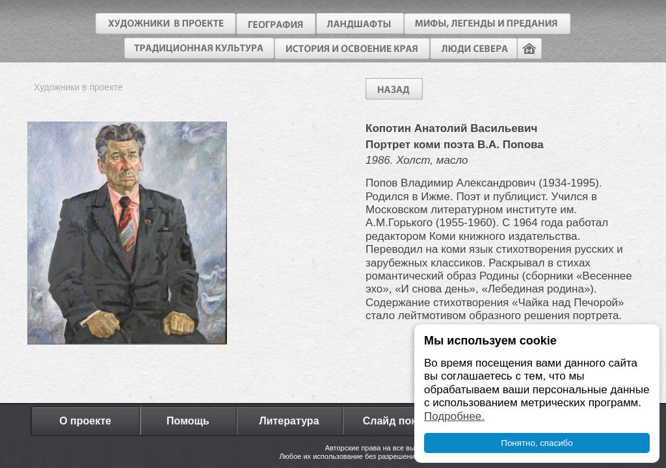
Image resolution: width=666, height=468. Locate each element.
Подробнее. (454, 416)
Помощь (187, 420)
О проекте (85, 420)
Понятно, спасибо (536, 443)
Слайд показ (395, 420)
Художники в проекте (78, 87)
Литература (289, 420)
